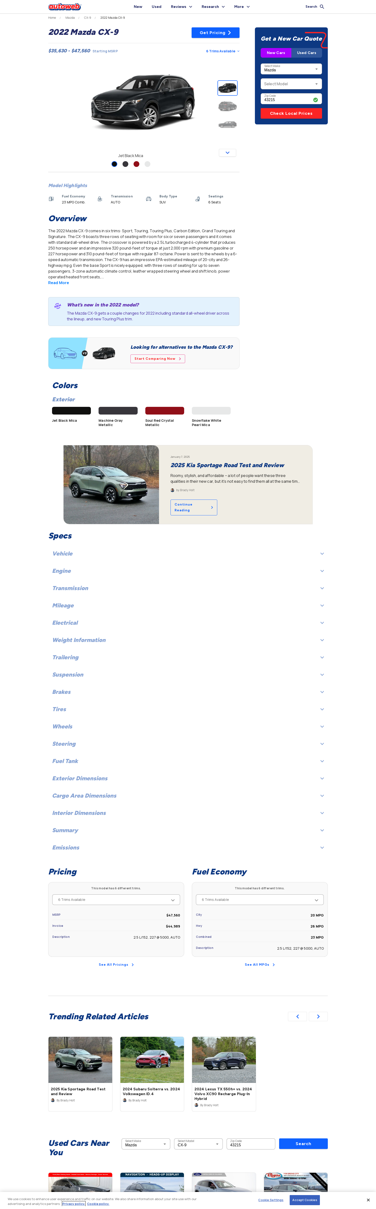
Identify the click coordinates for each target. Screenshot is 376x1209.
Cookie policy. (98, 1204)
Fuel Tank (188, 760)
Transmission (188, 588)
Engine (188, 570)
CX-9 (87, 18)
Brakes (188, 691)
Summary (188, 830)
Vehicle (188, 553)
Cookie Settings (270, 1200)
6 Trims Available (222, 51)
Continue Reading (194, 507)
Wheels (188, 726)
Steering (188, 743)
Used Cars (306, 52)
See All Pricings (116, 965)
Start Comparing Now (158, 359)
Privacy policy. (73, 1204)
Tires (188, 709)
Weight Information (188, 639)
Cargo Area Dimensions (188, 795)
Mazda (70, 18)
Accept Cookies (304, 1200)
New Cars (276, 52)
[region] (188, 1200)
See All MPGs (260, 965)
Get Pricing (216, 32)
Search (303, 1143)
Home (52, 18)
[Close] (368, 1200)
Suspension (188, 674)
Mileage (188, 605)
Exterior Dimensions (188, 778)
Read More (58, 282)
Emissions (188, 847)
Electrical (188, 622)
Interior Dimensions (188, 812)
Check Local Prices (291, 113)
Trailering (188, 657)
